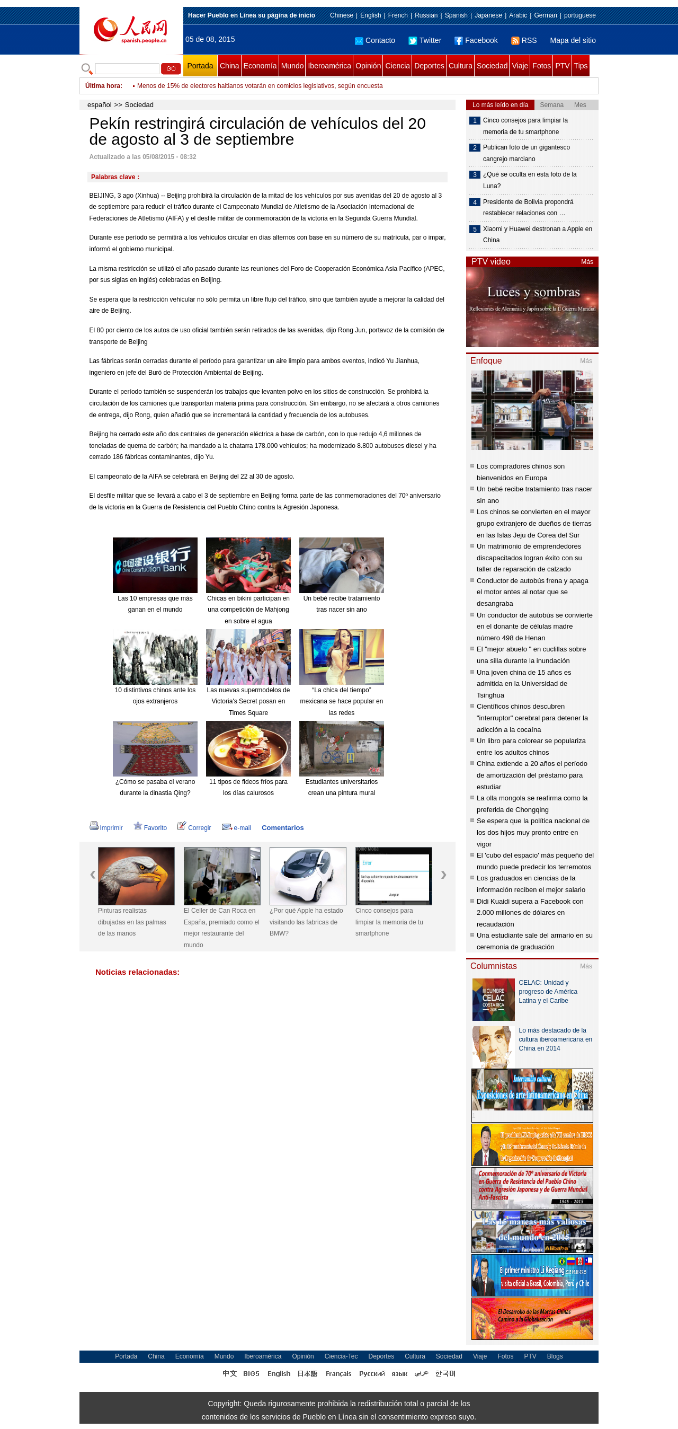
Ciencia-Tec (341, 1356)
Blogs (555, 1356)
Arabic (518, 15)
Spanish (456, 15)
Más (587, 262)
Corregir (194, 828)
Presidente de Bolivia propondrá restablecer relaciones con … (528, 207)
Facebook (475, 40)
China (229, 65)
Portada (200, 65)
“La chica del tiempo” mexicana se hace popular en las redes (341, 701)
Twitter (424, 40)
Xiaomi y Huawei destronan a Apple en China (537, 234)
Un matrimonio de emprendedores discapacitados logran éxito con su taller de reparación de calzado (529, 557)
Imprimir (106, 828)
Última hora (102, 86)
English (370, 15)
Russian (426, 15)
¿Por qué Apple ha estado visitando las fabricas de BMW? (306, 922)
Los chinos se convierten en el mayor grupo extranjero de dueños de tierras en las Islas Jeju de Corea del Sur (534, 523)
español (99, 105)
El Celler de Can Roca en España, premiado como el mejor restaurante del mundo (222, 928)
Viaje (520, 65)
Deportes (429, 65)
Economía (260, 65)
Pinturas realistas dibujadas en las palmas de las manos (132, 922)
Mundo (292, 65)
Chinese (341, 15)
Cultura (460, 65)
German (545, 15)
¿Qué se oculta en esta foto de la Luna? (530, 180)
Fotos (541, 65)
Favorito (150, 828)
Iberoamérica (329, 65)
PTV (562, 65)
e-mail (237, 828)
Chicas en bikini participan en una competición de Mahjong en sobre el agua (248, 610)
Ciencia (397, 65)
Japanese (488, 15)
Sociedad (492, 65)
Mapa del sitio (573, 40)
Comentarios (283, 828)
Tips (581, 65)
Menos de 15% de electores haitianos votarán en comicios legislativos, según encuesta (260, 86)
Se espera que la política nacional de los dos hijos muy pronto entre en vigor (533, 832)
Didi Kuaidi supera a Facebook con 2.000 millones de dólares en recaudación (530, 912)
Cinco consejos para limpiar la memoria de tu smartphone (389, 922)
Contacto (375, 40)
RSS (524, 40)
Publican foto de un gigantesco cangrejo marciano (526, 153)
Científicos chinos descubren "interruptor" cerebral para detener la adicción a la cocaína (532, 717)
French (398, 15)
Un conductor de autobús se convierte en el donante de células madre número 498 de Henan (535, 626)
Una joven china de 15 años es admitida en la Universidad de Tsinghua (524, 683)
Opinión (368, 65)
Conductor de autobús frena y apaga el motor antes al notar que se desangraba (532, 592)
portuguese (580, 15)
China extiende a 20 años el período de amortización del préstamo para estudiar (532, 775)
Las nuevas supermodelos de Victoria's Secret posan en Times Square (248, 701)
